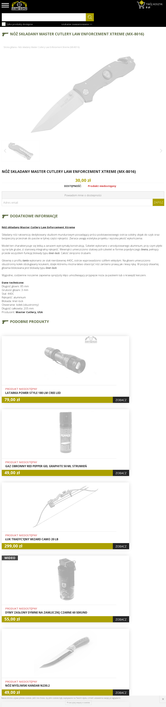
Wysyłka (48, 665)
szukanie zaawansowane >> (76, 24)
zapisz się (152, 667)
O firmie (48, 653)
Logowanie (77, 657)
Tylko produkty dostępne (17, 24)
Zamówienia (78, 665)
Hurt (73, 653)
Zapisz (158, 202)
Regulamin (49, 669)
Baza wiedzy (50, 657)
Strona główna (10, 47)
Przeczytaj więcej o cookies (78, 702)
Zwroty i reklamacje (54, 673)
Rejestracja (77, 661)
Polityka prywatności (83, 669)
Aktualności (50, 661)
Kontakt (47, 677)
